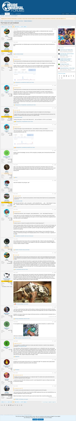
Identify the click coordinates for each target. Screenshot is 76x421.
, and (21, 399)
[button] (12, 14)
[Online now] (6, 90)
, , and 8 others (22, 249)
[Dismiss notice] (74, 18)
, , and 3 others (25, 147)
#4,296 (55, 321)
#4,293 (55, 252)
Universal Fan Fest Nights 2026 (66, 49)
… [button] (6, 26)
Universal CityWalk (63, 62)
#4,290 (55, 193)
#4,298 (55, 359)
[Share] (52, 29)
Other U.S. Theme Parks (64, 66)
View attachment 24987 (18, 117)
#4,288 (55, 164)
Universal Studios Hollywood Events (66, 51)
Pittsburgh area (9, 54)
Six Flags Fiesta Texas (64, 64)
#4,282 (55, 42)
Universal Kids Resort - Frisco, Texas (67, 68)
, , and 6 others (22, 304)
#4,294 (55, 272)
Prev (3, 26)
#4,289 (55, 180)
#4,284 (55, 85)
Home (2, 13)
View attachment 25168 (22, 346)
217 (18, 26)
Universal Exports (9, 398)
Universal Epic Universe (64, 57)
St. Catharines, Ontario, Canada (7, 286)
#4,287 (55, 150)
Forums (7, 13)
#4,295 (55, 307)
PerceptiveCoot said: (17, 375)
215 (13, 26)
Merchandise (18, 13)
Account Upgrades (14, 15)
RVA (11, 383)
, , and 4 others (24, 82)
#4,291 (55, 209)
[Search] (72, 14)
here (65, 18)
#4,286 (55, 124)
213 (8, 26)
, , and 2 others (24, 121)
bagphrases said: (17, 343)
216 (15, 26)
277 (22, 26)
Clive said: (16, 255)
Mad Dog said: (16, 59)
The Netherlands (9, 39)
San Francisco (10, 162)
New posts (2, 15)
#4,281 (55, 29)
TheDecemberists (5, 24)
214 (11, 26)
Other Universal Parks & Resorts (65, 70)
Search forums (7, 15)
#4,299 (55, 372)
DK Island (10, 135)
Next (25, 26)
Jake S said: (16, 110)
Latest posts (61, 47)
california (10, 70)
